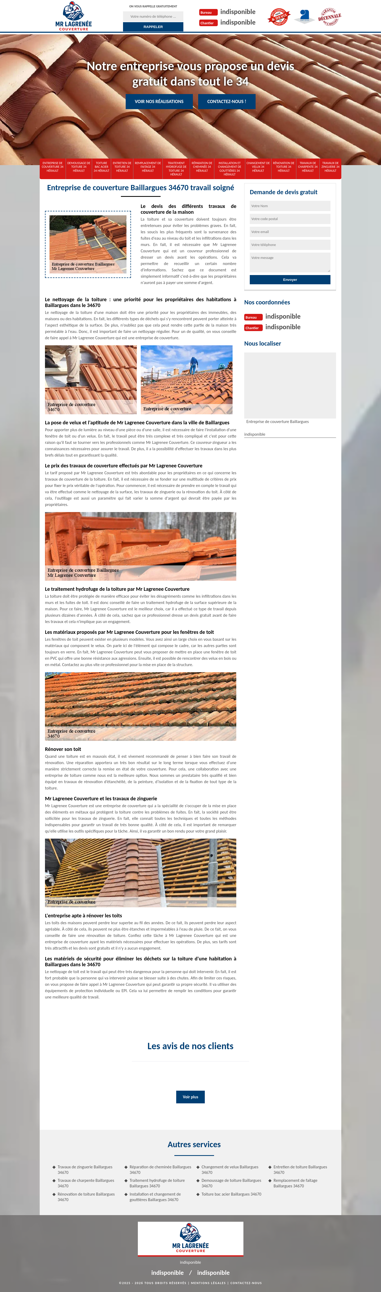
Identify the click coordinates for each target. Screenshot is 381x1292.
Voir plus (190, 1096)
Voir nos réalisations (159, 101)
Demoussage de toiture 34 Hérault (78, 167)
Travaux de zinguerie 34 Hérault (330, 167)
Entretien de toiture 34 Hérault (122, 167)
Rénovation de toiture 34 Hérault (283, 167)
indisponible (238, 11)
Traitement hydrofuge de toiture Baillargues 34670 (157, 1183)
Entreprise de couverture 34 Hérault (53, 167)
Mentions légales (208, 1283)
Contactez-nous (246, 1283)
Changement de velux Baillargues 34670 (230, 1169)
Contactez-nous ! (226, 101)
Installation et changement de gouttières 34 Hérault (229, 168)
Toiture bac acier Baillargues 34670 (231, 1194)
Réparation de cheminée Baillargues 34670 (160, 1169)
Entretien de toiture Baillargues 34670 (300, 1169)
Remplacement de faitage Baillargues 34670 (296, 1183)
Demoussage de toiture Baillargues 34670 (231, 1183)
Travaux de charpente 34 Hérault (308, 167)
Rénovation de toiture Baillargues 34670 (86, 1197)
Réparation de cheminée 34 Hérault (202, 167)
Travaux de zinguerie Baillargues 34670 (85, 1169)
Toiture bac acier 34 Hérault (101, 167)
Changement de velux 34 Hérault (258, 167)
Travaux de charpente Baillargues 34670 (86, 1183)
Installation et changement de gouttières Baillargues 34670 (155, 1197)
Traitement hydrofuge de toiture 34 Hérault (176, 168)
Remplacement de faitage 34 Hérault (148, 167)
